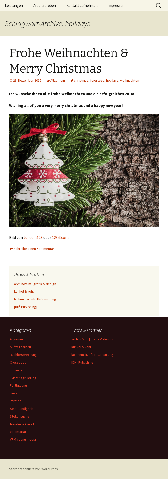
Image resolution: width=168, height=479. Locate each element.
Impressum (116, 5)
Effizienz (16, 370)
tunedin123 (33, 237)
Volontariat (18, 432)
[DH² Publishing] (25, 307)
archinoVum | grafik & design (35, 284)
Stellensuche (19, 416)
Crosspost (18, 362)
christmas (81, 80)
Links (13, 393)
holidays (112, 80)
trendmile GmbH (22, 424)
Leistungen (14, 5)
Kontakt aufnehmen (82, 5)
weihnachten (129, 80)
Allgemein (57, 80)
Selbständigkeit (21, 408)
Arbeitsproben (44, 5)
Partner (15, 401)
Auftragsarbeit (20, 347)
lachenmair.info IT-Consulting (35, 299)
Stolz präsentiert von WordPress (33, 469)
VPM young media (23, 439)
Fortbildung (18, 385)
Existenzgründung (23, 378)
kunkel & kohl (24, 291)
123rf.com (60, 237)
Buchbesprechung (23, 354)
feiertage (97, 80)
